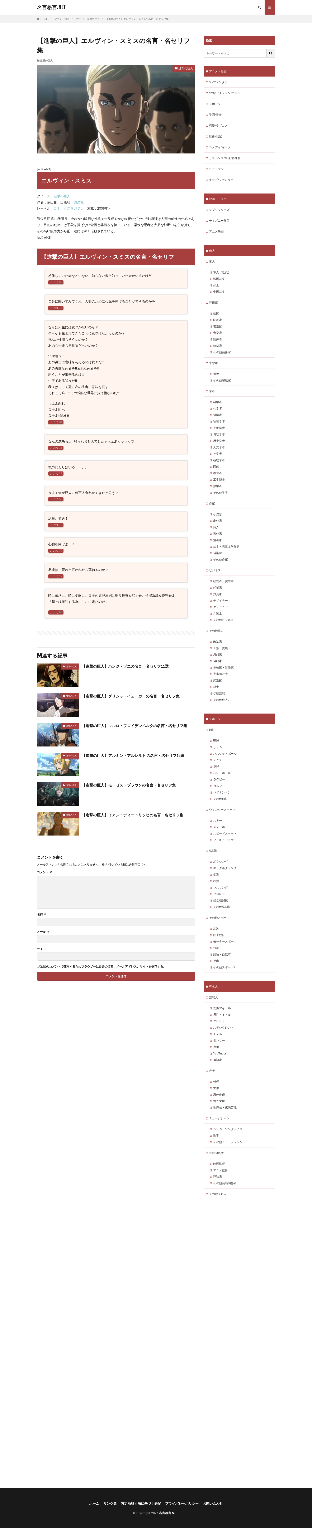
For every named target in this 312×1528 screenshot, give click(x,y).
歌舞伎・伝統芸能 (225, 1107)
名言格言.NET (51, 7)
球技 (212, 729)
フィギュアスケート (226, 840)
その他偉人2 (221, 699)
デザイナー (220, 600)
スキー (217, 820)
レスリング (220, 887)
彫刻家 (217, 320)
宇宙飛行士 (220, 674)
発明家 (217, 661)
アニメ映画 (216, 231)
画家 (216, 313)
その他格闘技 (222, 907)
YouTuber (219, 1053)
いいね (55, 282)
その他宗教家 (222, 380)
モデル (217, 1034)
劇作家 (217, 520)
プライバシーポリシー (182, 1503)
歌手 (216, 1135)
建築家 (217, 345)
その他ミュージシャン (227, 1142)
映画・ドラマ (218, 199)
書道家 (217, 326)
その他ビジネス (223, 620)
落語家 (217, 1060)
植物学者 (219, 460)
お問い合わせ (213, 1503)
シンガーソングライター (229, 1129)
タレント (219, 1021)
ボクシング (220, 861)
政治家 (217, 641)
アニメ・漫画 (62, 18)
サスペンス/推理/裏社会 (224, 158)
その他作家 (220, 559)
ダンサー (219, 1040)
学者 (212, 391)
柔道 (216, 874)
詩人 (216, 527)
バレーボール (222, 773)
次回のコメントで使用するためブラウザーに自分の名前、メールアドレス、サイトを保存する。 (103, 966)
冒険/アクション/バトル (224, 93)
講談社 (79, 202)
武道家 (217, 680)
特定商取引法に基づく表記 (141, 1503)
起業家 (217, 587)
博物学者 (219, 434)
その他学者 (220, 492)
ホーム (94, 1503)
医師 (216, 466)
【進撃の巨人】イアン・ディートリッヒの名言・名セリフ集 (132, 815)
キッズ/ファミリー (221, 179)
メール (43, 931)
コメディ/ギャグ (220, 147)
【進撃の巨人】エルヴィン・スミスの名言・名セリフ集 (137, 18)
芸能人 (213, 997)
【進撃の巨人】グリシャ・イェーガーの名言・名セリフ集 (131, 696)
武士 (216, 285)
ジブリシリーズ (219, 209)
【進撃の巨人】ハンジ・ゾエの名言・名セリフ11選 (125, 666)
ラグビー (219, 779)
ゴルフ (217, 786)
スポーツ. (215, 104)
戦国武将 (219, 278)
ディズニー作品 (219, 220)
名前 (41, 914)
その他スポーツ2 (224, 967)
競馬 (216, 948)
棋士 (216, 687)
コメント (44, 872)
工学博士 (219, 479)
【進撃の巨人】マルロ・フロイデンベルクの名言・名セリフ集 (134, 725)
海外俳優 (219, 1094)
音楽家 (217, 332)
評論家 (217, 1176)
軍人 (212, 261)
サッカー (219, 747)
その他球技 (220, 798)
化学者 (217, 408)
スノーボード (222, 827)
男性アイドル (222, 1014)
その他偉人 (216, 630)
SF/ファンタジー (220, 82)
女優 (216, 1088)
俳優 (216, 1081)
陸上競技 (219, 935)
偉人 (212, 250)
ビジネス (215, 570)
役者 (212, 1070)
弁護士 (217, 613)
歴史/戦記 (215, 136)
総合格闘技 (220, 900)
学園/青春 (215, 114)
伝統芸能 (219, 693)
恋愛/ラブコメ (218, 125)
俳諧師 (217, 553)
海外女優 (219, 1101)
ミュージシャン (219, 1118)
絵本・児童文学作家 (226, 546)
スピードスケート (225, 833)
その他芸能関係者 (225, 1183)
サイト (41, 948)
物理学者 (219, 421)
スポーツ (215, 719)
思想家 (217, 654)
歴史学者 (219, 440)
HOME (44, 18)
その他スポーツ (219, 917)
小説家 (217, 514)
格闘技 (213, 850)
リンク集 (110, 1503)
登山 (216, 961)
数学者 (217, 486)
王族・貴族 (220, 648)
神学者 (217, 453)
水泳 (216, 928)
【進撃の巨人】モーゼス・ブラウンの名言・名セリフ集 (129, 785)
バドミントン (222, 792)
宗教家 (213, 363)
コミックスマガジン (69, 208)
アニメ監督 (220, 1170)
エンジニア (220, 607)
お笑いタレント (223, 1027)
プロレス (219, 894)
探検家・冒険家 (223, 667)
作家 (212, 503)
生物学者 (219, 428)
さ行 (78, 18)
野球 (216, 740)
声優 (216, 1047)
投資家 (217, 594)
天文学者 (219, 447)
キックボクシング (225, 868)
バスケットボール (225, 753)
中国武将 (219, 291)
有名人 (213, 986)
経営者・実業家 (223, 581)
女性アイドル (222, 1008)
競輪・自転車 (222, 954)
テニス (217, 760)
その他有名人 (218, 1194)
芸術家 (213, 302)
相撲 (216, 881)
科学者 (217, 402)
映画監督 (219, 1163)
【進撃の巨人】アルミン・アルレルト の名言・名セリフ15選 (133, 755)
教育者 (217, 473)
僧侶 (216, 374)
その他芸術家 (222, 352)
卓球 (216, 766)
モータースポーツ (225, 941)
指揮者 (217, 339)
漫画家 (217, 540)
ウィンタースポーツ (222, 809)
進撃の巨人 (93, 18)
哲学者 (217, 415)
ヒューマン (216, 169)
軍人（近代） (222, 272)
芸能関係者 (216, 1153)
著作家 (217, 533)
